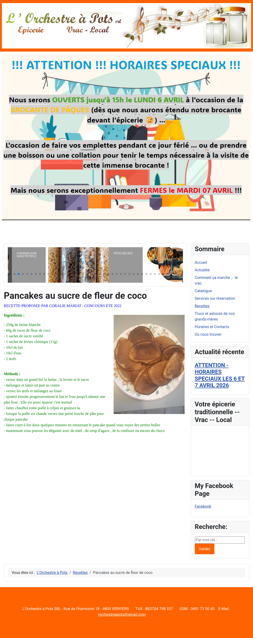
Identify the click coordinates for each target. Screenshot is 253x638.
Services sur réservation (215, 298)
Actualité (202, 270)
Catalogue (203, 291)
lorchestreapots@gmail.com (122, 614)
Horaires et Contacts (212, 327)
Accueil (201, 262)
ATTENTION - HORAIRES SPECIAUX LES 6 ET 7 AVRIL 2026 (220, 375)
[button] (10, 274)
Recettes (202, 306)
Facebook (203, 506)
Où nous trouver (208, 334)
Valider (204, 549)
